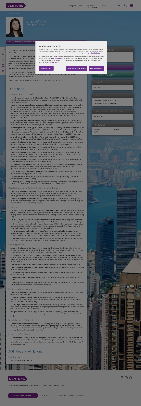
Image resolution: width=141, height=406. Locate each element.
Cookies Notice (95, 53)
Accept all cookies (96, 68)
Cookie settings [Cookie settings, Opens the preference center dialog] (46, 68)
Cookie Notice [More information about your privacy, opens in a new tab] (54, 62)
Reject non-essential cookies (76, 68)
